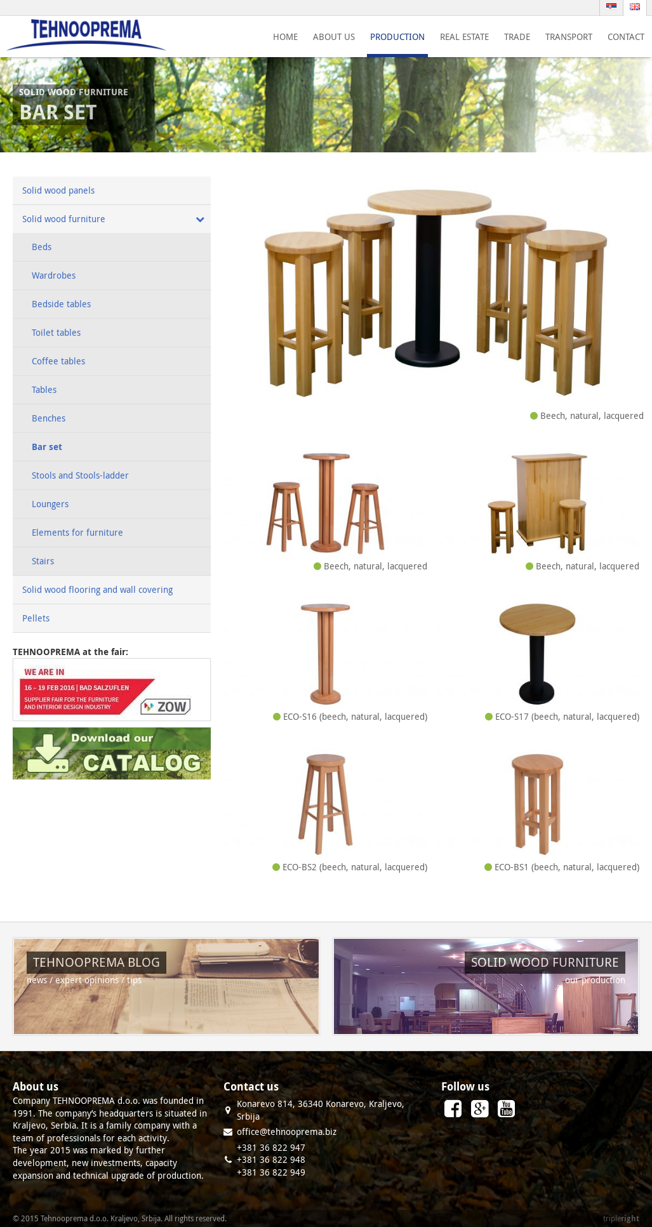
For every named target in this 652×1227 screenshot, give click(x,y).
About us (334, 36)
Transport (568, 36)
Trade (517, 36)
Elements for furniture (77, 532)
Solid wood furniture (63, 219)
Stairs (43, 561)
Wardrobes (54, 275)
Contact (626, 36)
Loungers (50, 504)
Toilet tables (56, 332)
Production (397, 36)
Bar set (47, 447)
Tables (44, 389)
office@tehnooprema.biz (286, 1131)
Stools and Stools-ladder (80, 475)
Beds (41, 247)
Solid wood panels (58, 190)
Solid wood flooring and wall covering (97, 589)
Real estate (464, 36)
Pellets (36, 618)
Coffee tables (58, 361)
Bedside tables (61, 304)
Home (285, 36)
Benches (48, 418)
